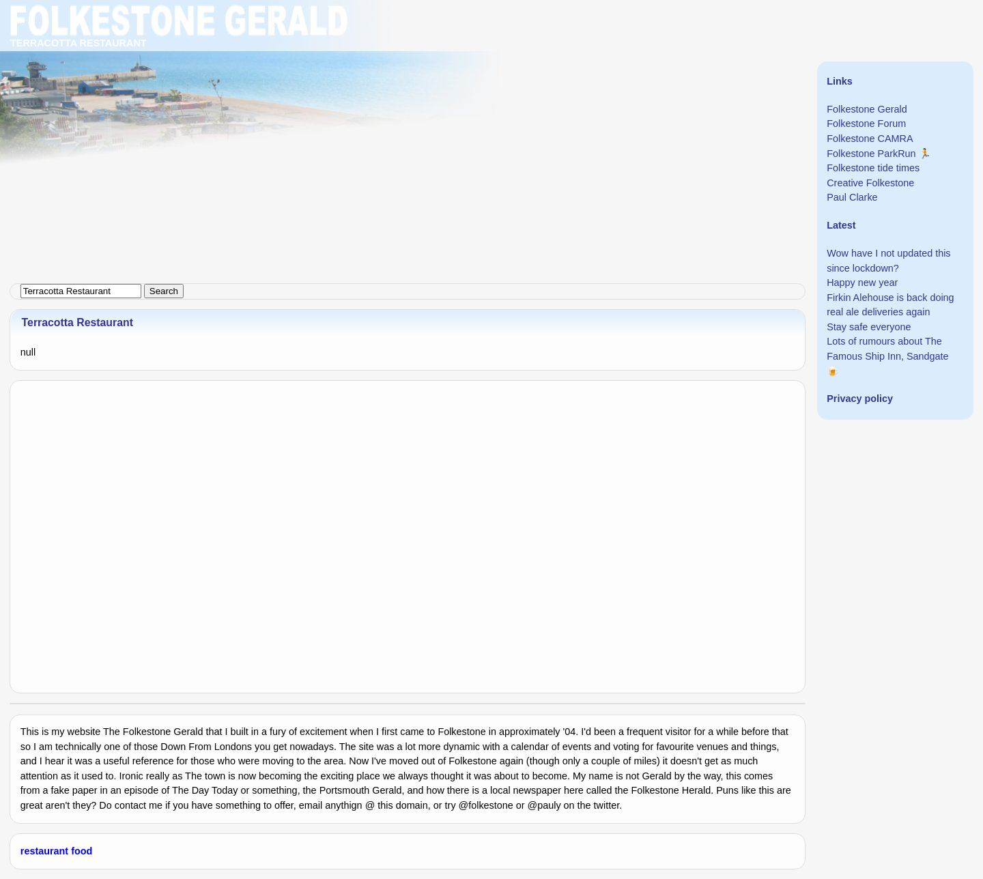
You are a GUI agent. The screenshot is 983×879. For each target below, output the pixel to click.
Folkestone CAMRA (870, 138)
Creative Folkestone (870, 182)
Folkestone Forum (866, 123)
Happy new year (862, 282)
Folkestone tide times (873, 167)
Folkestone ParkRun (871, 153)
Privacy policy (860, 398)
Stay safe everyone (869, 326)
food (81, 851)
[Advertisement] (409, 95)
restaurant (44, 851)
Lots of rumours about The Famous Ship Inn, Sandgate (887, 349)
